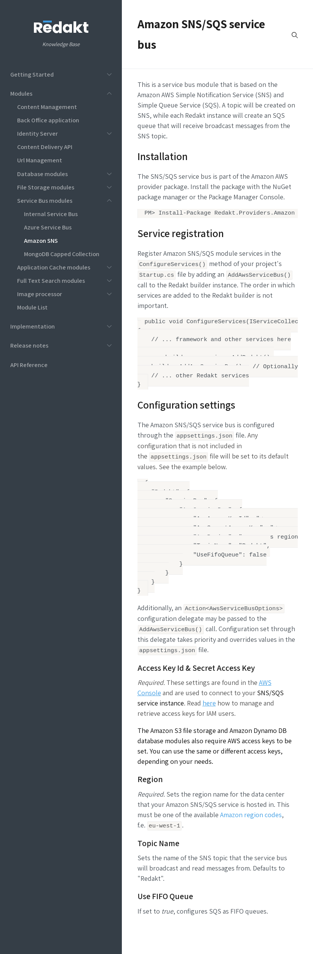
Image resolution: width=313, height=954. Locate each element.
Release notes (29, 345)
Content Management (47, 107)
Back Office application (48, 120)
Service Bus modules (44, 200)
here (209, 717)
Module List (32, 307)
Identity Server (37, 133)
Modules (21, 93)
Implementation (32, 326)
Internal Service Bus (51, 214)
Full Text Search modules (51, 280)
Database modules (42, 174)
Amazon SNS (41, 240)
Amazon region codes (251, 828)
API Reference (29, 365)
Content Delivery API (44, 147)
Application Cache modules (53, 267)
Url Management (39, 160)
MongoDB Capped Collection (61, 254)
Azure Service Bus (48, 227)
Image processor (39, 294)
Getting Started (32, 74)
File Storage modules (45, 187)
